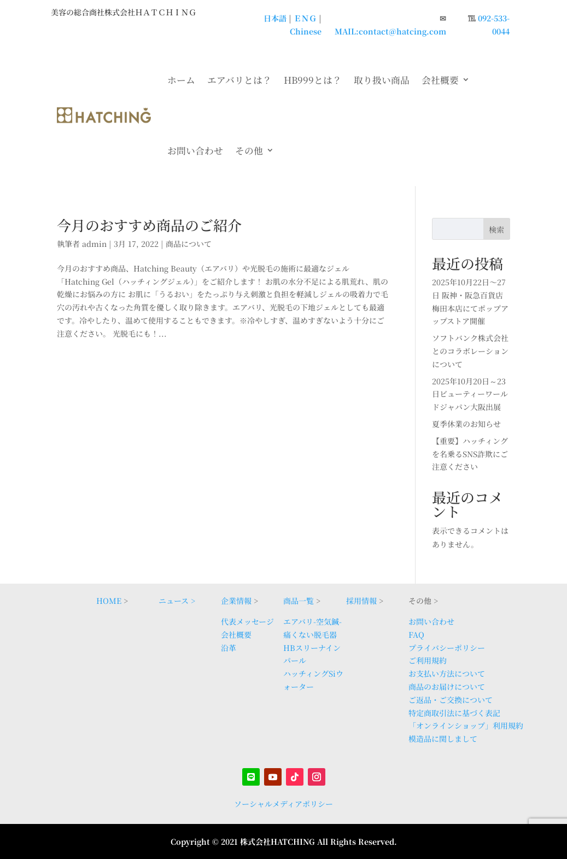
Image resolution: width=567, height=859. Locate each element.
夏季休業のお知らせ (466, 423)
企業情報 (236, 600)
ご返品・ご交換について (450, 699)
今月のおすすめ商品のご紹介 (149, 225)
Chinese (306, 31)
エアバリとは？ (239, 80)
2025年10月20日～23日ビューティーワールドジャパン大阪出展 (470, 394)
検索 (496, 229)
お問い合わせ (195, 150)
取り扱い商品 (382, 80)
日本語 (275, 18)
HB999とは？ (313, 80)
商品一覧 (298, 600)
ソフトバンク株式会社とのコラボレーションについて (470, 351)
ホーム (181, 80)
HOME (108, 600)
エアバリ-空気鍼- (312, 621)
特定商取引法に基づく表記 (454, 712)
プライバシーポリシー (446, 647)
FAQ (416, 634)
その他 (249, 150)
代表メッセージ (247, 621)
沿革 (228, 647)
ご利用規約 (427, 660)
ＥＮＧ (305, 18)
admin (94, 243)
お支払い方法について (446, 673)
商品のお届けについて (446, 686)
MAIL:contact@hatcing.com (390, 31)
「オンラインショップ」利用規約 (465, 725)
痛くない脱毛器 (310, 634)
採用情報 (361, 600)
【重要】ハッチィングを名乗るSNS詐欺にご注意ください (470, 453)
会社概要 (440, 80)
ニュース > (177, 600)
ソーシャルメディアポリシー (283, 803)
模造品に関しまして (442, 738)
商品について (189, 243)
